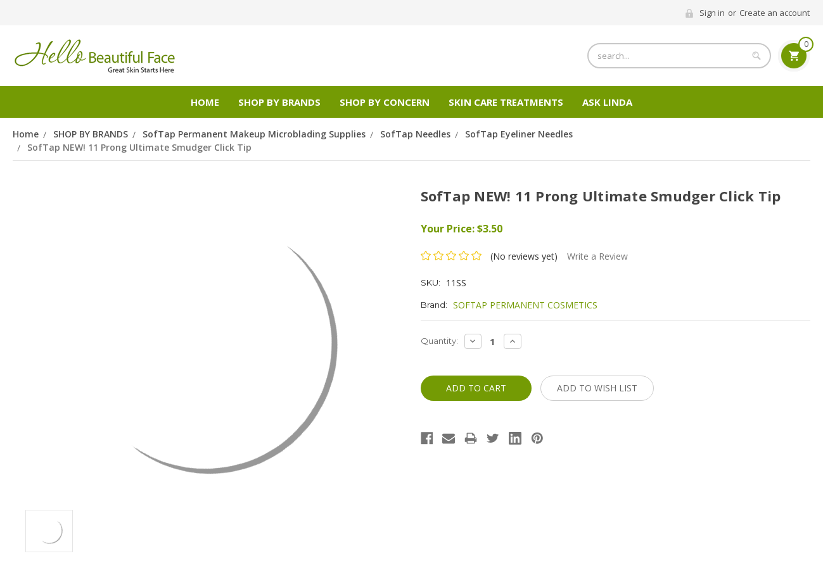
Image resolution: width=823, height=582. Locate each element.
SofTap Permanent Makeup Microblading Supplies (254, 134)
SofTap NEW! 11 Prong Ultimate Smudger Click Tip (139, 147)
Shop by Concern (385, 102)
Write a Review (597, 256)
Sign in (712, 12)
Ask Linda (607, 102)
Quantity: (439, 341)
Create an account (774, 12)
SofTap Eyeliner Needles (519, 134)
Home (205, 102)
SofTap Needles (415, 134)
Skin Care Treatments (506, 102)
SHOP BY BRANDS (279, 102)
